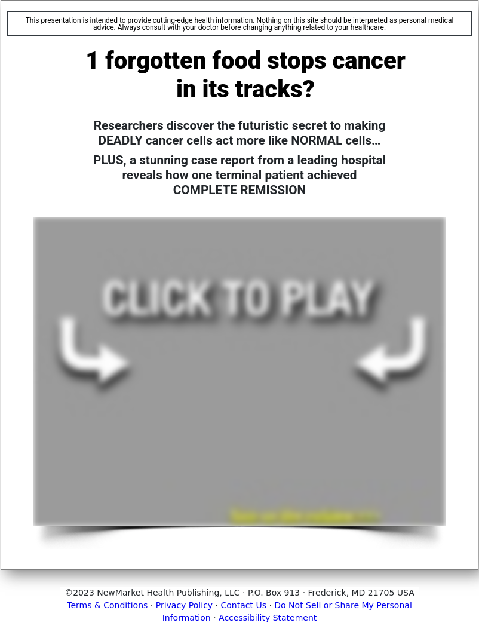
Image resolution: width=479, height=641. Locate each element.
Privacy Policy (184, 605)
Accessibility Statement (268, 617)
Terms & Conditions (107, 605)
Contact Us (243, 605)
